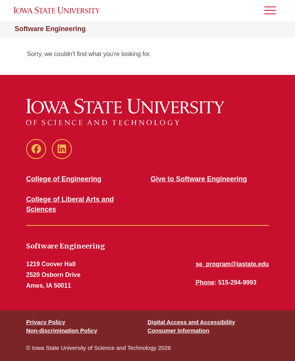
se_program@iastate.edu (232, 264)
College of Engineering (63, 179)
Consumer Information (178, 330)
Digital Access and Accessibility (191, 322)
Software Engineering (50, 29)
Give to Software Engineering (199, 179)
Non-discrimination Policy (61, 330)
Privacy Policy (45, 322)
